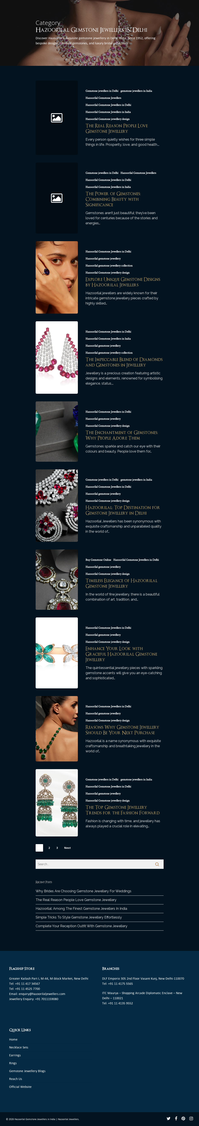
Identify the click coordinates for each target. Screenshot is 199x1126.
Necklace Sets (18, 1047)
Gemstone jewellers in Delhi (102, 91)
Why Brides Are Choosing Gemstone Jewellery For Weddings (83, 891)
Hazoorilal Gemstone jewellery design (107, 119)
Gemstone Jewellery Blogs (27, 1071)
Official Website (20, 1087)
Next (67, 848)
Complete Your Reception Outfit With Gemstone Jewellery (81, 926)
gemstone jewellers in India (136, 91)
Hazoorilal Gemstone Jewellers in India (108, 112)
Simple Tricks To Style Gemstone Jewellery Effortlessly (79, 917)
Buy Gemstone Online (98, 560)
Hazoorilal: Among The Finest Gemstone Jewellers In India (81, 909)
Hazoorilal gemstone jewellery (103, 259)
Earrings (15, 1055)
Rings (13, 1063)
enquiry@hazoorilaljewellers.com (42, 994)
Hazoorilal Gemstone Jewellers (103, 98)
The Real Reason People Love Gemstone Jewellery (76, 900)
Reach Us (15, 1079)
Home (13, 1039)
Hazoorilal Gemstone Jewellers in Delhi (108, 105)
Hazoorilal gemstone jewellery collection (109, 266)
